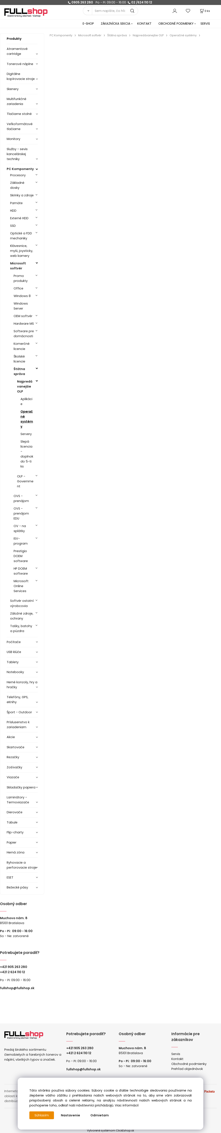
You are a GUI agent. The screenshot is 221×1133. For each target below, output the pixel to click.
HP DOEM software (21, 571)
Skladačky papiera (21, 787)
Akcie (11, 737)
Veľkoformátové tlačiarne (20, 126)
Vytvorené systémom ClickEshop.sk (110, 1130)
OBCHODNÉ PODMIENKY (176, 23)
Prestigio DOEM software (21, 556)
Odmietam (99, 1115)
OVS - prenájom (21, 498)
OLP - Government (25, 481)
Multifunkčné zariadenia (16, 101)
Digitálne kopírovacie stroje (21, 76)
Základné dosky (17, 185)
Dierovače (14, 812)
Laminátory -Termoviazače (18, 799)
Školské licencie (19, 359)
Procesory (18, 175)
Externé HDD (19, 218)
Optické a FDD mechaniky (21, 235)
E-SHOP (88, 23)
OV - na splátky (20, 528)
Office (18, 288)
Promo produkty (21, 278)
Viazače (13, 777)
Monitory (13, 139)
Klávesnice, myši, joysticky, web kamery (21, 251)
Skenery (13, 89)
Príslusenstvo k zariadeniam (18, 724)
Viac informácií (127, 1105)
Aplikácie (26, 401)
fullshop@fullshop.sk (17, 988)
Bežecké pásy (17, 887)
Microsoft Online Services (21, 586)
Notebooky (15, 672)
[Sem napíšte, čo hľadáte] (115, 10)
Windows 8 (22, 296)
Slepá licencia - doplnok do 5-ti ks (27, 454)
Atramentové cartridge (17, 51)
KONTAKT (144, 23)
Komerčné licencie (22, 346)
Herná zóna (15, 852)
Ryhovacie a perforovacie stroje (22, 865)
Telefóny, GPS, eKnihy (17, 699)
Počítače (14, 642)
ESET (10, 877)
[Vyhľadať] (87, 10)
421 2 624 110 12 (13, 972)
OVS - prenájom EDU (21, 513)
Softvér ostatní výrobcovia (22, 603)
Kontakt (177, 1059)
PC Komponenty (20, 169)
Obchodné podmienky (189, 1064)
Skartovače (15, 747)
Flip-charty (15, 832)
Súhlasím (42, 1115)
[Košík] (204, 11)
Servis (175, 1054)
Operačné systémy (27, 419)
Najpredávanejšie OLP (24, 386)
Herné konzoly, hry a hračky (22, 684)
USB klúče (14, 652)
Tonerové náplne (20, 64)
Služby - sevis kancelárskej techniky (17, 154)
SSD (13, 226)
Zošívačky (14, 767)
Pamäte (16, 203)
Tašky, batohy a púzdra (21, 628)
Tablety (13, 662)
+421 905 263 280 (13, 967)
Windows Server (21, 306)
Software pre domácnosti (24, 333)
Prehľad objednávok (187, 1069)
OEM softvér (23, 316)
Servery (26, 434)
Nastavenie (70, 1115)
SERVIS (205, 23)
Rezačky (13, 757)
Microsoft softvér (18, 265)
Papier (11, 842)
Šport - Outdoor (19, 712)
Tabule (12, 822)
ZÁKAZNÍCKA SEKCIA (115, 23)
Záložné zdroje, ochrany (21, 616)
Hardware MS (24, 323)
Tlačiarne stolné (19, 114)
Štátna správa (19, 371)
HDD (13, 210)
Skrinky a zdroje (22, 195)
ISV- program (21, 541)
